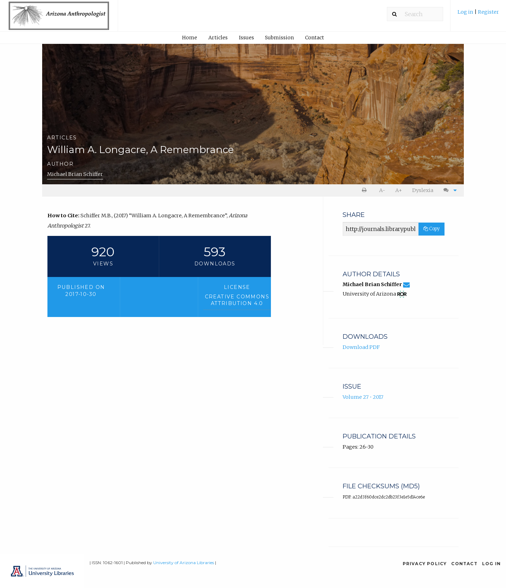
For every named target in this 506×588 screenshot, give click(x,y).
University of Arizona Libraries (183, 562)
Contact (314, 37)
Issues (246, 37)
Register (488, 12)
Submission (279, 37)
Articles (218, 37)
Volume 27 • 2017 (363, 397)
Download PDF (361, 347)
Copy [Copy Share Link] (431, 229)
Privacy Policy (425, 563)
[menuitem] (478, 14)
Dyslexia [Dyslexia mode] (422, 190)
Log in (466, 12)
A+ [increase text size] (398, 190)
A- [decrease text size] (382, 190)
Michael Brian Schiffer (75, 174)
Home (189, 37)
